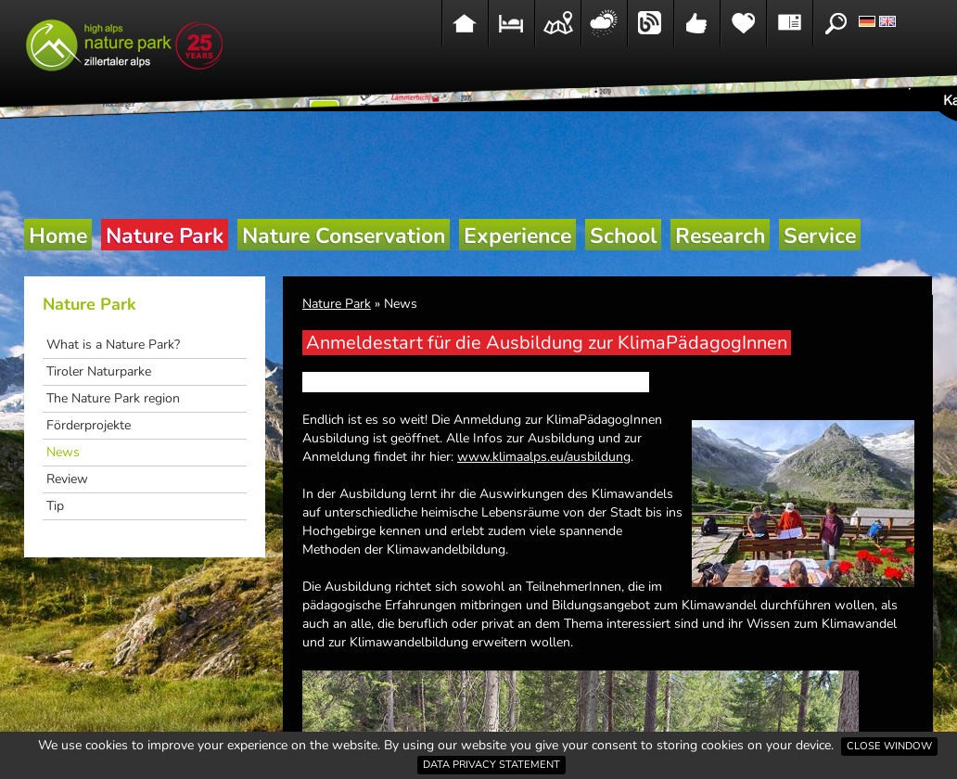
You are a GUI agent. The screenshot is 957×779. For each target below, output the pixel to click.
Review (67, 479)
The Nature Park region (113, 398)
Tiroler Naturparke (98, 371)
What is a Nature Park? (113, 344)
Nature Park (164, 236)
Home (58, 236)
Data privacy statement (491, 765)
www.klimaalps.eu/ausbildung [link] (544, 457)
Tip (55, 506)
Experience (517, 236)
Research (720, 236)
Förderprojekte (88, 425)
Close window (889, 746)
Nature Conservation (343, 236)
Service (820, 236)
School (623, 236)
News (63, 452)
